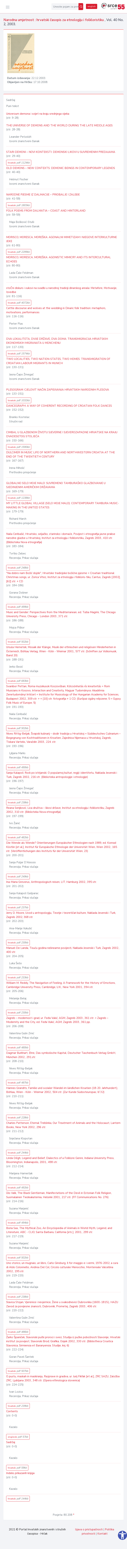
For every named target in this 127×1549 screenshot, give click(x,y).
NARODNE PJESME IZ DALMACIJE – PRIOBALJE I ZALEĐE (43, 194)
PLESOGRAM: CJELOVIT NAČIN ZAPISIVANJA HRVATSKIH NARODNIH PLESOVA (57, 390)
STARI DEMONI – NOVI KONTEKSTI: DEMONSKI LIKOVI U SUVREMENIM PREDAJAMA (60, 152)
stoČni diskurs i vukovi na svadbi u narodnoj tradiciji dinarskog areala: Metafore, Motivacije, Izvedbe (61, 290)
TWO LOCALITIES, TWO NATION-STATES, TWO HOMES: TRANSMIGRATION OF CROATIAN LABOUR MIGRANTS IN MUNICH (58, 361)
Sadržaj (10, 1442)
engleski (18, 1437)
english (92, 6)
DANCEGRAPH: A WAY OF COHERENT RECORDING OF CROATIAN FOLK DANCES (59, 406)
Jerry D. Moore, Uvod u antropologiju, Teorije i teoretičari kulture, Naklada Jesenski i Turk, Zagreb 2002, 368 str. (61, 915)
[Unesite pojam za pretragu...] (65, 6)
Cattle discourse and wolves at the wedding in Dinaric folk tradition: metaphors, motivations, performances (56, 310)
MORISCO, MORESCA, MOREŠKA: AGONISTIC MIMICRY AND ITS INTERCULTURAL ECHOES (58, 259)
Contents (12, 1411)
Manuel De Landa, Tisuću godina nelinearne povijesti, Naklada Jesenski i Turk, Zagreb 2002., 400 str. (62, 950)
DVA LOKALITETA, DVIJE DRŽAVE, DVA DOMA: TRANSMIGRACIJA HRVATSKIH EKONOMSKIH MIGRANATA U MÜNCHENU (57, 341)
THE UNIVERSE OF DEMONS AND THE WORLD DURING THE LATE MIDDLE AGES (59, 125)
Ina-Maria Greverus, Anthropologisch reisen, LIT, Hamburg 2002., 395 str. (51, 882)
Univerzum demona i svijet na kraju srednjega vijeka (37, 114)
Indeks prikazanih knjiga (20, 1473)
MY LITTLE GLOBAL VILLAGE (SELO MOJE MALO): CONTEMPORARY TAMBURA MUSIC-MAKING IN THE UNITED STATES (62, 505)
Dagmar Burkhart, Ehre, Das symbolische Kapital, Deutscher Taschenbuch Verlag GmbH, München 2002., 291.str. (61, 1055)
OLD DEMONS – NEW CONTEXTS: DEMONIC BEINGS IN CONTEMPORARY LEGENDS (60, 168)
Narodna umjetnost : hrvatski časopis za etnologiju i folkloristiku (54, 20)
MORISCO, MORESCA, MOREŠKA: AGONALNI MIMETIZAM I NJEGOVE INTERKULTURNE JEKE (61, 239)
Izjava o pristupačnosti (89, 1529)
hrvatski (19, 162)
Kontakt (102, 1533)
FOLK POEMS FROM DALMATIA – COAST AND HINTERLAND (46, 210)
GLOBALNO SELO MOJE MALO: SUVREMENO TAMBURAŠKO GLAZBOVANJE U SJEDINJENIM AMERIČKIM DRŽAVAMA (56, 485)
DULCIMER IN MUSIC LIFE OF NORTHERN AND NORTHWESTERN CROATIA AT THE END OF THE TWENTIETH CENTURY (60, 454)
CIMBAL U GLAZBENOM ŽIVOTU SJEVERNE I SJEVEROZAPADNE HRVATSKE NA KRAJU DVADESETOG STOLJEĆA (61, 434)
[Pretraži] (80, 6)
